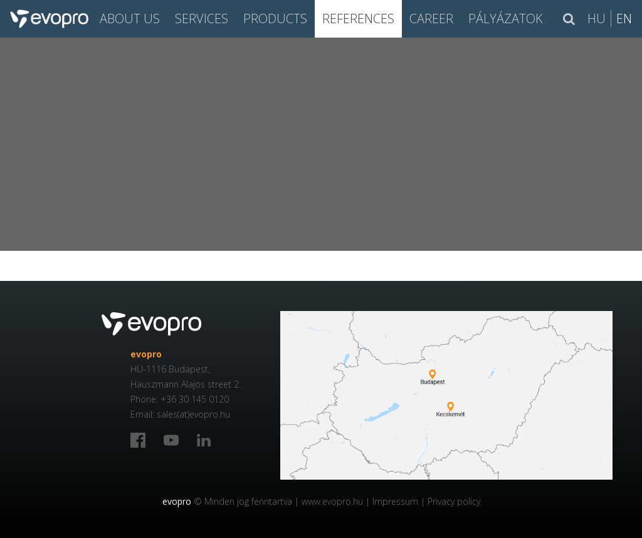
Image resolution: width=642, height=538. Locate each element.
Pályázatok (505, 18)
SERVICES (201, 18)
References (358, 18)
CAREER (431, 18)
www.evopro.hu (332, 501)
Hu (596, 18)
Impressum (395, 501)
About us (130, 18)
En (624, 18)
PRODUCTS (275, 18)
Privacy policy (454, 501)
